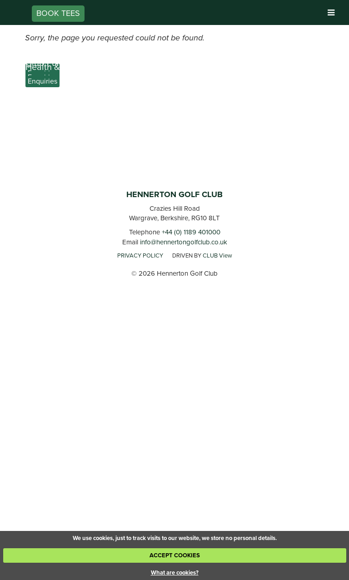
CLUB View (217, 255)
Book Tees (58, 13)
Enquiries (42, 81)
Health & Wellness (61, 67)
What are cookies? (175, 572)
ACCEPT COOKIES (175, 555)
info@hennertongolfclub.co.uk (183, 242)
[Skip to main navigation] (331, 13)
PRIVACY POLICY (140, 255)
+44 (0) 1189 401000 (191, 232)
